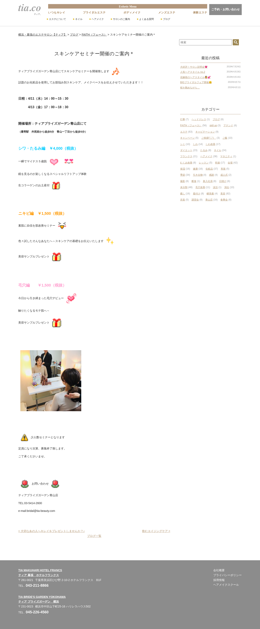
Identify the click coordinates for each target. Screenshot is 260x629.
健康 (195, 168)
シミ (182, 144)
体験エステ (200, 12)
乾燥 (217, 162)
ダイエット (186, 150)
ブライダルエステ (94, 12)
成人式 (224, 174)
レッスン (204, 162)
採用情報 (219, 580)
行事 (182, 119)
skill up (213, 125)
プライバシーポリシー (227, 575)
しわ (195, 144)
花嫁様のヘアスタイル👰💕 (195, 77)
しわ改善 (210, 144)
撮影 (182, 181)
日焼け (222, 181)
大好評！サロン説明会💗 (194, 66)
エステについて (57, 19)
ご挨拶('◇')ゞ (208, 137)
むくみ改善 (186, 162)
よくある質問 (146, 19)
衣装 (182, 199)
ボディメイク (132, 12)
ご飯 (224, 137)
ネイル (78, 19)
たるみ (204, 150)
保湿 (182, 168)
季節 (182, 174)
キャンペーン (187, 137)
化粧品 (209, 168)
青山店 (209, 199)
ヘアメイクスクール (226, 584)
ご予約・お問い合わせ (225, 9)
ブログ (166, 19)
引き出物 (198, 174)
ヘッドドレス (199, 119)
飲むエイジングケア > (156, 531)
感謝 (211, 174)
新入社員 (208, 181)
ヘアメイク (98, 19)
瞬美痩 (210, 193)
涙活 (215, 187)
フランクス (186, 156)
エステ (183, 131)
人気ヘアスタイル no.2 (192, 72)
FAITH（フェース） (191, 125)
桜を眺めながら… (190, 87)
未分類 (183, 187)
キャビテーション (205, 131)
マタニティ (226, 156)
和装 (223, 168)
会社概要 (219, 570)
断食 (194, 181)
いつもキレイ (56, 12)
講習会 (195, 199)
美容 (222, 193)
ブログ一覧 (94, 535)
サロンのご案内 (121, 19)
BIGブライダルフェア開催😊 (196, 82)
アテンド (228, 125)
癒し (182, 193)
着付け (196, 193)
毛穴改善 (200, 187)
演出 (226, 187)
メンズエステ (166, 12)
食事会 (224, 199)
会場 (230, 162)
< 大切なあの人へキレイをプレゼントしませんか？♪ (51, 531)
